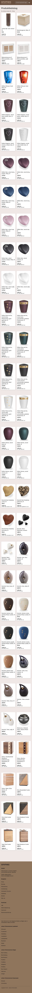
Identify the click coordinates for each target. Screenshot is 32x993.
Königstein (3, 964)
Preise (2, 881)
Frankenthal (4, 931)
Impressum (3, 910)
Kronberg (3, 966)
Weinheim (3, 945)
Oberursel (3, 971)
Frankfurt (3, 959)
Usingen (3, 973)
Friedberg (3, 962)
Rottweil (3, 981)
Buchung (3, 884)
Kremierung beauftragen (21, 2)
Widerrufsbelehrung (5, 907)
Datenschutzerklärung (6, 912)
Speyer (2, 943)
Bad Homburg (4, 955)
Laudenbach (4, 936)
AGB (2, 905)
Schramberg (4, 983)
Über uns (3, 898)
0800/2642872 (8, 874)
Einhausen (3, 929)
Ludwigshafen (4, 938)
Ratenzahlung (4, 886)
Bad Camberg (4, 952)
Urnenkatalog (4, 888)
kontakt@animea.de (8, 875)
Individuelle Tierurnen (6, 891)
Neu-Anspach (4, 969)
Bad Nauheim (4, 957)
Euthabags (3, 893)
